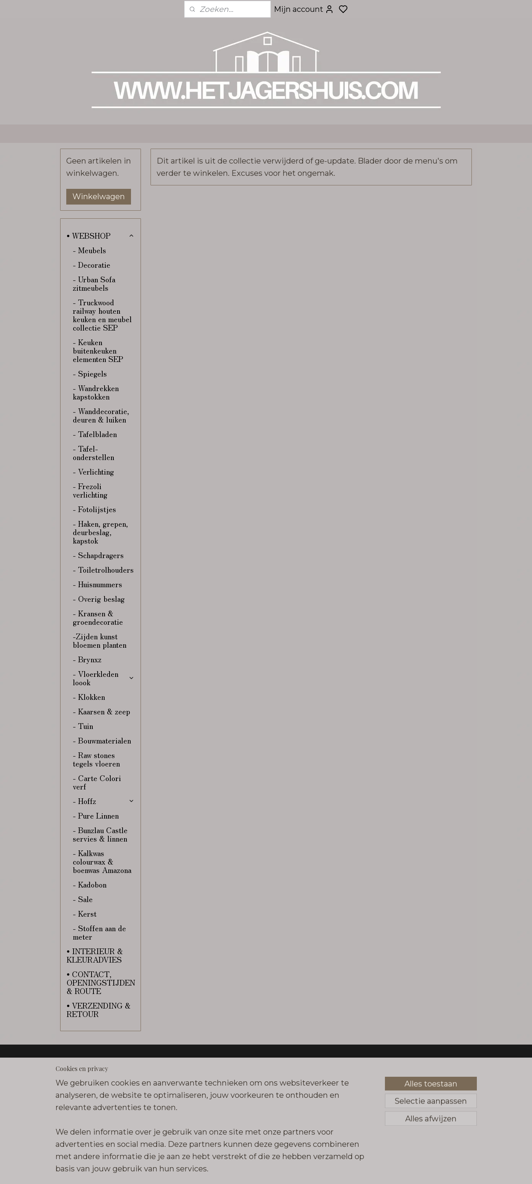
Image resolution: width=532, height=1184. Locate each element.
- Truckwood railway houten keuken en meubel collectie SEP (102, 314)
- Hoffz (103, 800)
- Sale (83, 898)
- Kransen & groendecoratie (98, 617)
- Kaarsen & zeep (101, 711)
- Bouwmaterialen (102, 740)
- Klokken (89, 696)
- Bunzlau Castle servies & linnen (100, 834)
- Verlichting (93, 471)
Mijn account (304, 9)
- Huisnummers (97, 584)
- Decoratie (91, 264)
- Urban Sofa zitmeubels (94, 283)
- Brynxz (87, 659)
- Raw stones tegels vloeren (96, 759)
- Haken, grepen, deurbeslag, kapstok (100, 532)
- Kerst (85, 913)
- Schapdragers (98, 554)
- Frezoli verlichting (90, 490)
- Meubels (89, 249)
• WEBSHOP (100, 235)
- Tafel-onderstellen (93, 452)
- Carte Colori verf (97, 782)
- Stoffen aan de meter (99, 932)
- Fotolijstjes (94, 508)
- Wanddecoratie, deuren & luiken (101, 415)
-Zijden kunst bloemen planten (99, 640)
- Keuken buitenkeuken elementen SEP (98, 350)
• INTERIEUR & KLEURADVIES (95, 955)
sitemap (308, 1170)
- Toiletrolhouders (103, 569)
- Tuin (83, 725)
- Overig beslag (99, 598)
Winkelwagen (98, 196)
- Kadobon (89, 884)
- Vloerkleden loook (103, 678)
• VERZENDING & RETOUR (99, 1009)
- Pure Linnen (96, 815)
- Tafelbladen (95, 433)
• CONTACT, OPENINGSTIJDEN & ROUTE (101, 982)
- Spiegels (90, 373)
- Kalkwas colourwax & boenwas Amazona (102, 861)
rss (321, 1170)
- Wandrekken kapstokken (96, 392)
